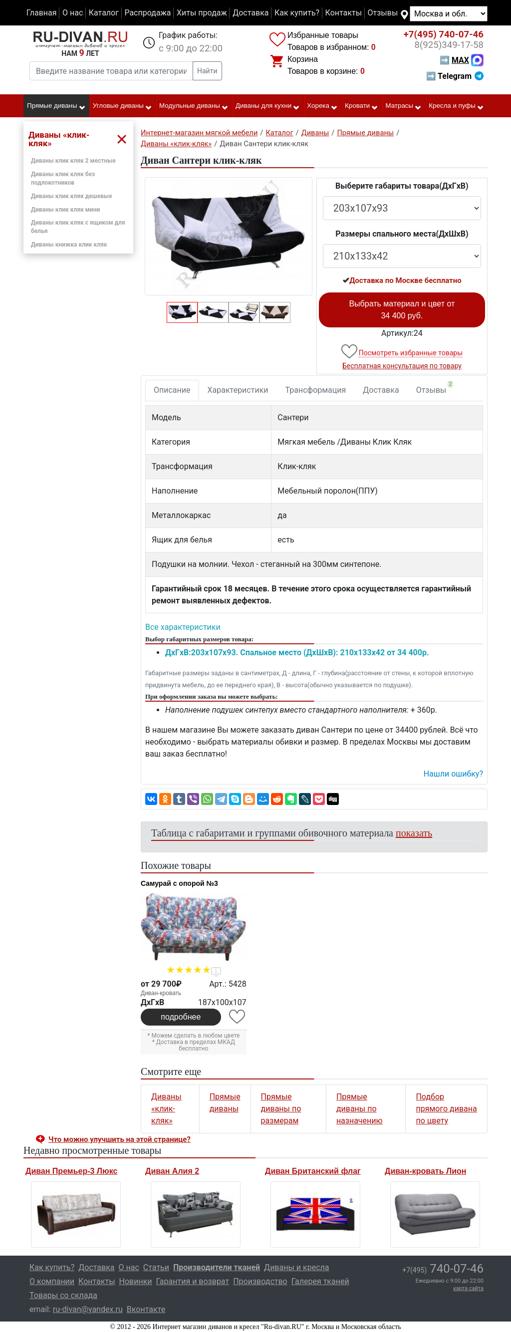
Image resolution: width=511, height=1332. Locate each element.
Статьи (156, 1267)
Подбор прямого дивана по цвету (446, 1108)
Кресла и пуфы (456, 106)
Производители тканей (216, 1267)
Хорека (322, 106)
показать (414, 832)
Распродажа (147, 12)
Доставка (250, 12)
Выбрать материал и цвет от (402, 309)
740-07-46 (444, 34)
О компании (51, 1281)
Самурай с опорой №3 (179, 883)
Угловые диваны (122, 106)
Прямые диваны (56, 106)
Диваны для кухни (268, 106)
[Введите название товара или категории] (111, 70)
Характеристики (238, 390)
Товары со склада (63, 1295)
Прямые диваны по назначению (359, 1108)
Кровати (361, 106)
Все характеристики (183, 627)
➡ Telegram (455, 76)
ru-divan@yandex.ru (88, 1309)
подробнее (181, 1017)
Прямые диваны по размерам (281, 1108)
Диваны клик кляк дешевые (71, 196)
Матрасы (404, 106)
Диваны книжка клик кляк (69, 244)
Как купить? (296, 12)
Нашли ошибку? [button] (453, 774)
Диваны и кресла (296, 1267)
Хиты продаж (202, 12)
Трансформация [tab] (315, 390)
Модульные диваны (194, 106)
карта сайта (468, 1288)
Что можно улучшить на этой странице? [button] (119, 1139)
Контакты (343, 12)
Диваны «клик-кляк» (166, 1108)
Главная (41, 12)
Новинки (135, 1281)
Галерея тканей (320, 1281)
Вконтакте (146, 1309)
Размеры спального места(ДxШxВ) (401, 234)
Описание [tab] (172, 390)
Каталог (104, 12)
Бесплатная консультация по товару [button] (402, 366)
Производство (260, 1281)
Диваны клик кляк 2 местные (73, 160)
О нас (72, 12)
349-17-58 (449, 44)
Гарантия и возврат (193, 1281)
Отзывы (383, 12)
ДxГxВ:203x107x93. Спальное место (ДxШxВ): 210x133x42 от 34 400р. (297, 652)
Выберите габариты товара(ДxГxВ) (402, 186)
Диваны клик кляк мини (65, 209)
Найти (207, 71)
